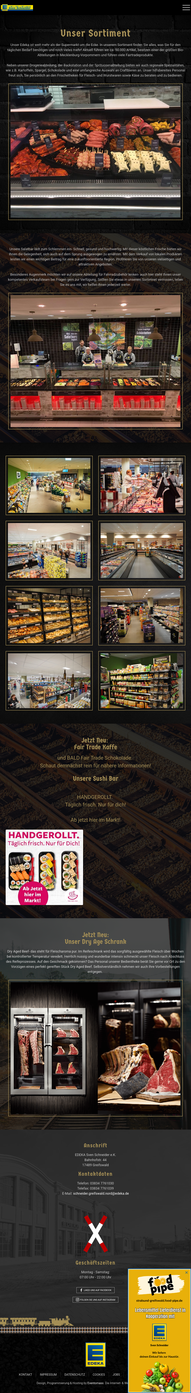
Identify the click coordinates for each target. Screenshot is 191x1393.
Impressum (48, 1374)
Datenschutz (74, 1374)
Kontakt (25, 1374)
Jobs (116, 1374)
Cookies (99, 1374)
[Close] (186, 1272)
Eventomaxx (95, 1383)
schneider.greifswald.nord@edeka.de (99, 1193)
